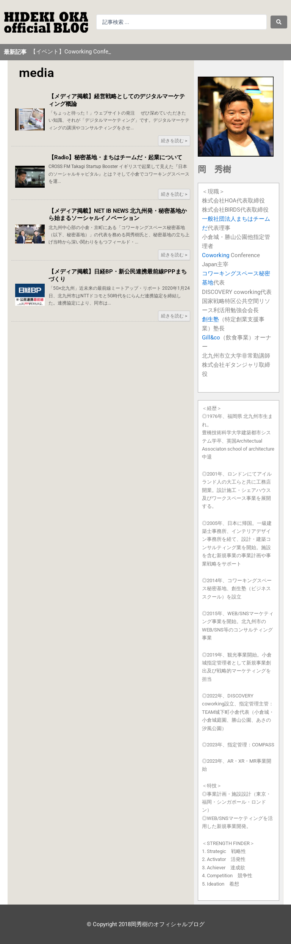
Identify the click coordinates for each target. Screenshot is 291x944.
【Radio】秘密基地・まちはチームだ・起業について (115, 157)
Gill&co (211, 337)
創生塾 (210, 319)
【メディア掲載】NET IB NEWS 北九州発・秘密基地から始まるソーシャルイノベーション (117, 214)
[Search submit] (279, 22)
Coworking (215, 255)
